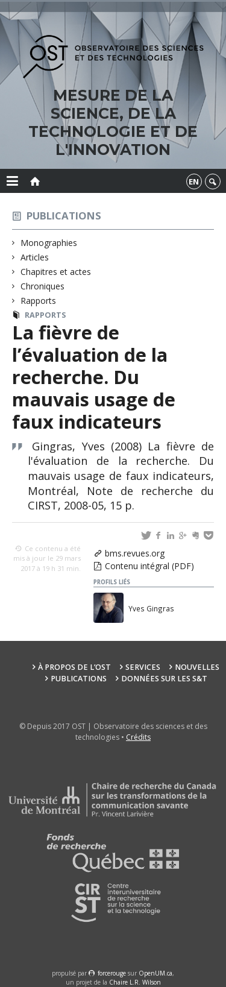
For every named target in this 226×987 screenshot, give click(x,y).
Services (142, 667)
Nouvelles (197, 667)
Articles (35, 257)
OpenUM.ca (155, 973)
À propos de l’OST (74, 667)
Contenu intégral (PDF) (149, 566)
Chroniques (42, 286)
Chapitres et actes (56, 271)
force (112, 973)
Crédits (138, 737)
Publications (64, 215)
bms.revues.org (135, 553)
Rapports (38, 300)
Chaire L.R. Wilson (135, 982)
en (194, 181)
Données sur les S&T (164, 678)
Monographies (49, 242)
